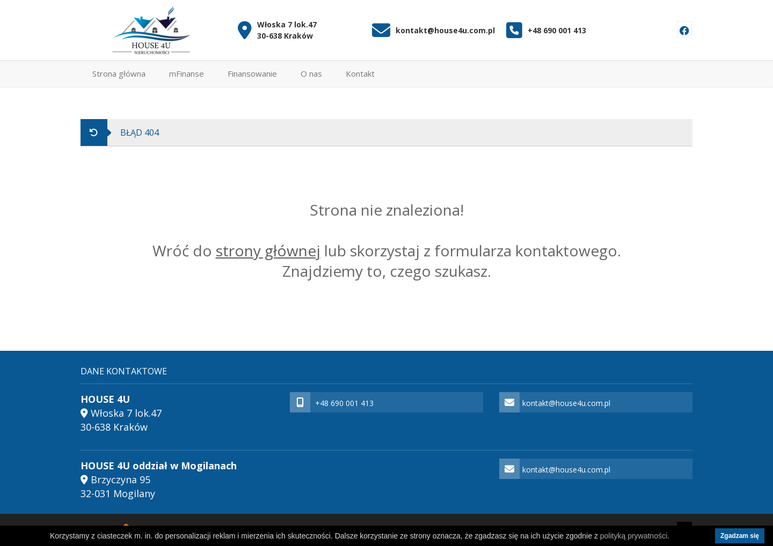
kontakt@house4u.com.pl (445, 30)
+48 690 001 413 (557, 30)
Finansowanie (252, 73)
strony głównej (268, 250)
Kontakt (360, 73)
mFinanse (186, 73)
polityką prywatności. (634, 536)
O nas (311, 73)
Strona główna (118, 73)
